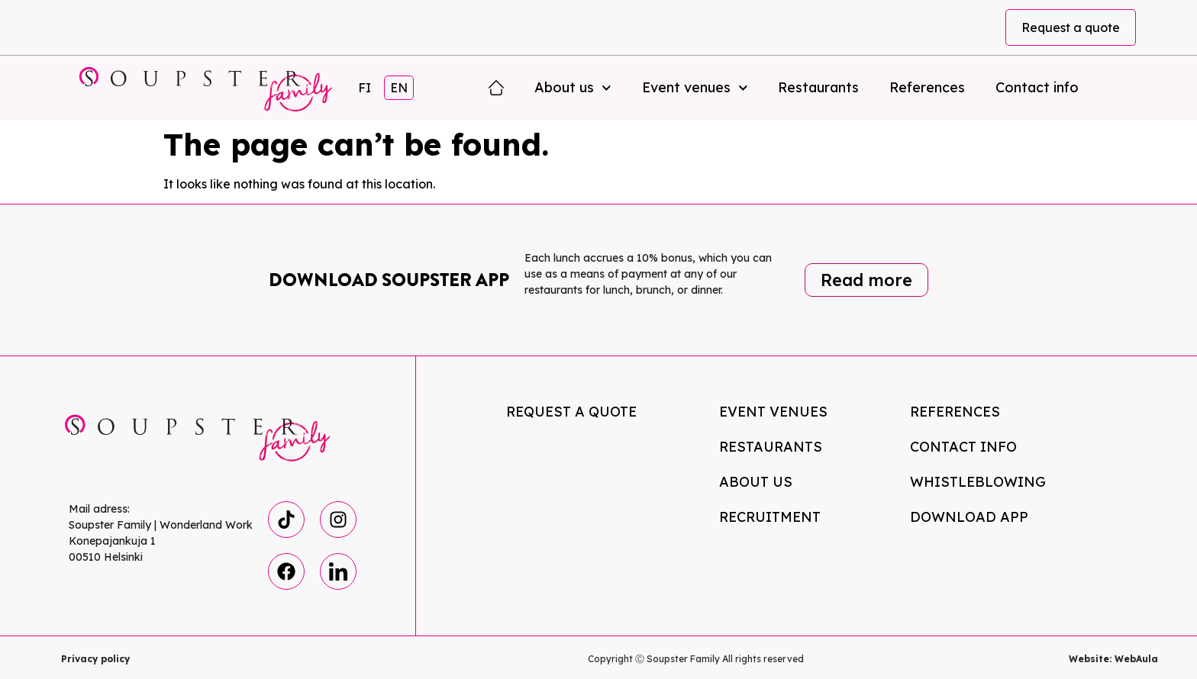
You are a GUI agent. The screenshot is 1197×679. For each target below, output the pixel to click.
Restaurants (818, 87)
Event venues (695, 88)
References (927, 87)
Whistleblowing (978, 482)
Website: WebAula (1113, 659)
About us (572, 88)
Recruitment (770, 517)
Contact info (1037, 87)
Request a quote (1070, 27)
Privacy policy (95, 659)
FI (364, 87)
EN (399, 87)
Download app (969, 517)
